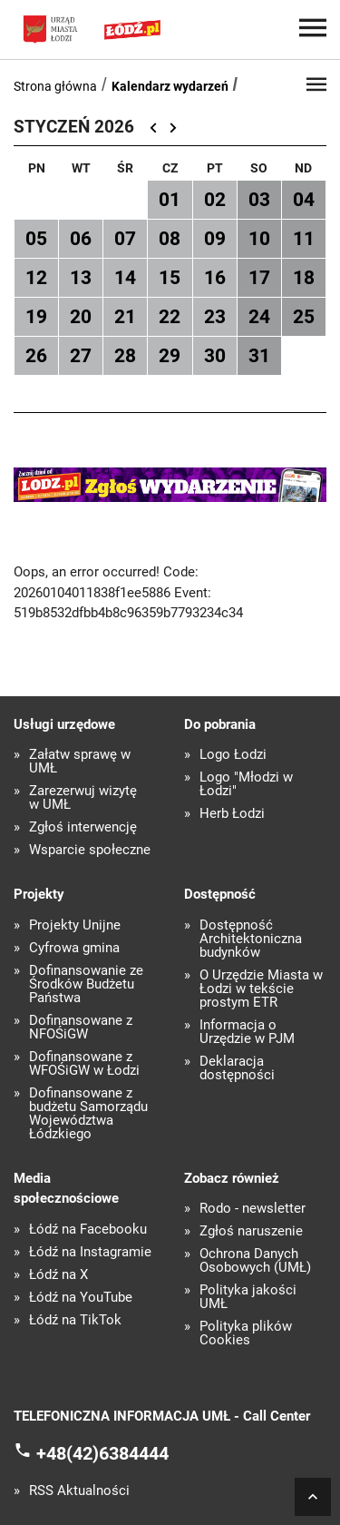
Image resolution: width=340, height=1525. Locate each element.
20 (81, 317)
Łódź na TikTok (75, 1320)
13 (81, 278)
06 (81, 239)
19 (36, 317)
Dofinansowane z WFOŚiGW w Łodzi (84, 1063)
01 (169, 200)
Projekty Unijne (75, 925)
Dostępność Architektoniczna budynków (250, 939)
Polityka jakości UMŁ (247, 1297)
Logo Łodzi (233, 755)
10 (259, 239)
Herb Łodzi (232, 814)
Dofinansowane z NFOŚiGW (80, 1027)
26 (36, 356)
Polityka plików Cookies (245, 1333)
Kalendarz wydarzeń (170, 86)
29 (169, 356)
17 (259, 278)
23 (215, 317)
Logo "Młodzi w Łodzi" (246, 784)
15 (169, 278)
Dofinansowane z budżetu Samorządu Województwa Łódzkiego (88, 1114)
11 (304, 239)
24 (259, 317)
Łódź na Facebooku (88, 1229)
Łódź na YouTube (80, 1297)
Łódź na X (58, 1275)
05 (36, 239)
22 (169, 317)
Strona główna (55, 86)
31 (259, 356)
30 (215, 356)
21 (125, 317)
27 (81, 356)
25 (304, 317)
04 (304, 200)
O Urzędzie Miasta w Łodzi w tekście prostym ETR (261, 989)
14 (125, 278)
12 (36, 278)
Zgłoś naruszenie (251, 1231)
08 (169, 239)
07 (125, 239)
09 (215, 239)
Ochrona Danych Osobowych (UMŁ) (255, 1260)
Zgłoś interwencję (83, 827)
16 (215, 278)
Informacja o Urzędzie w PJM (247, 1032)
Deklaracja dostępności (237, 1068)
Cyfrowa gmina (74, 948)
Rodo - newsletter (252, 1208)
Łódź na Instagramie (90, 1252)
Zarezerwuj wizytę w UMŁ (83, 798)
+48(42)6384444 (102, 1453)
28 (125, 356)
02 (215, 200)
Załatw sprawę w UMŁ (80, 761)
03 (259, 200)
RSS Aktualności (79, 1491)
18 (304, 278)
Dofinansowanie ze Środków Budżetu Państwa (86, 984)
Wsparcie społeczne (90, 850)
